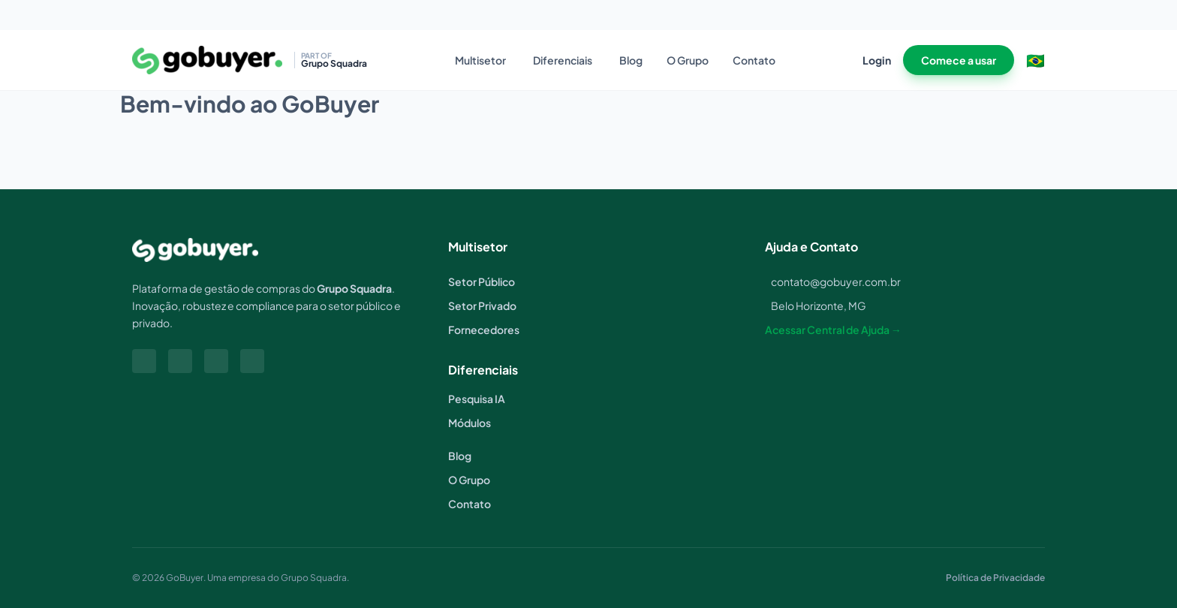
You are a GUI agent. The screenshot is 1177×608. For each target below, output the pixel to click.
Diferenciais (562, 60)
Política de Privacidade (995, 577)
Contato (754, 60)
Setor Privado (482, 305)
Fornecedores (483, 329)
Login (876, 60)
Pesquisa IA (476, 398)
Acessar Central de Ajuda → (833, 329)
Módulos (469, 422)
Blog (631, 60)
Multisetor (480, 60)
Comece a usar (958, 60)
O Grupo (688, 60)
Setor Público (481, 281)
